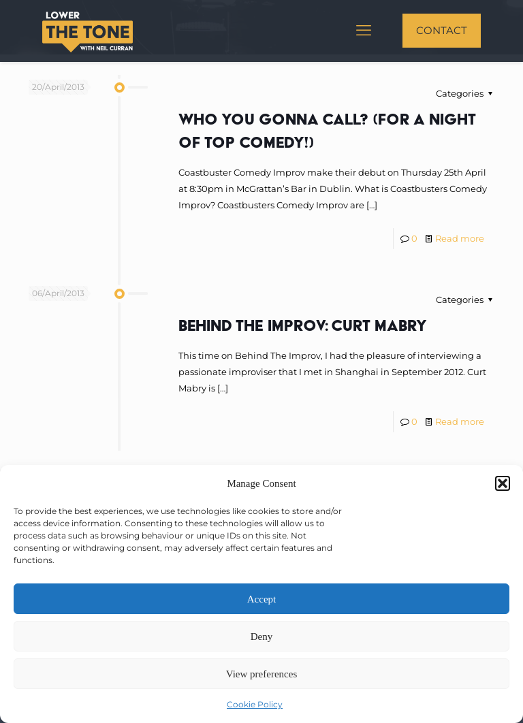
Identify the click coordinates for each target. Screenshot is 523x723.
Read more (459, 238)
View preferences (261, 674)
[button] (502, 483)
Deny (262, 636)
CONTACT (441, 30)
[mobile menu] (363, 30)
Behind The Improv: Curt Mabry (302, 325)
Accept (261, 599)
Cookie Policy (255, 704)
